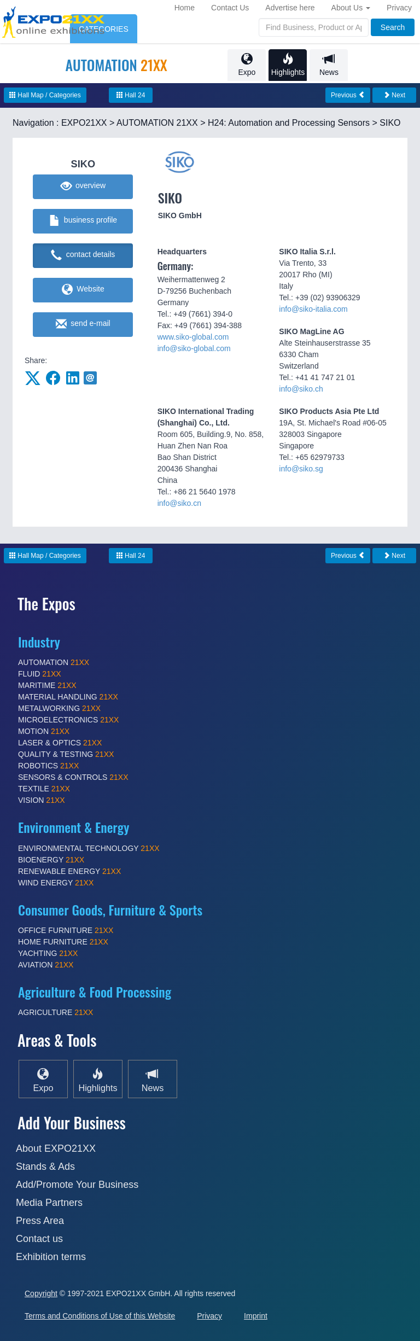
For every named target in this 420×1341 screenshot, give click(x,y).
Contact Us (230, 7)
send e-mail (83, 324)
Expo (247, 65)
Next (394, 95)
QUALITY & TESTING (66, 754)
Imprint (255, 1315)
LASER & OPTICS (60, 742)
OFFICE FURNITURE (65, 930)
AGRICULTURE (55, 1012)
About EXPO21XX (56, 1148)
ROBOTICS (48, 765)
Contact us (39, 1238)
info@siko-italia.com (313, 309)
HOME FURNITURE (63, 941)
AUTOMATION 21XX (157, 122)
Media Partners (49, 1202)
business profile (83, 220)
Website (83, 289)
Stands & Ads (45, 1166)
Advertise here (289, 7)
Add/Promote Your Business (77, 1184)
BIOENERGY (51, 859)
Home (184, 7)
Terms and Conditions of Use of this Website (100, 1315)
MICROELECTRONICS (68, 719)
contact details (83, 255)
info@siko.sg (301, 468)
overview (83, 186)
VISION (41, 800)
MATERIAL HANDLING (68, 696)
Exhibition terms (51, 1256)
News (329, 65)
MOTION (43, 731)
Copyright (41, 1293)
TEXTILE (44, 788)
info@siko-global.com (194, 348)
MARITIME (47, 685)
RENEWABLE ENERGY (69, 871)
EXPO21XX (84, 122)
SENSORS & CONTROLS (73, 777)
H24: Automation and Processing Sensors (289, 122)
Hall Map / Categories (45, 95)
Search (393, 27)
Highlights (288, 65)
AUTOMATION (53, 662)
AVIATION (45, 964)
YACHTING (48, 953)
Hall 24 (130, 95)
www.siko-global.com (193, 337)
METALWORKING (59, 708)
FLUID (39, 673)
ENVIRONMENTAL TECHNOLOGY (89, 848)
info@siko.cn (179, 503)
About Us (350, 7)
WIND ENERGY (56, 882)
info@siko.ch (301, 388)
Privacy (399, 7)
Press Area (40, 1220)
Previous (348, 95)
